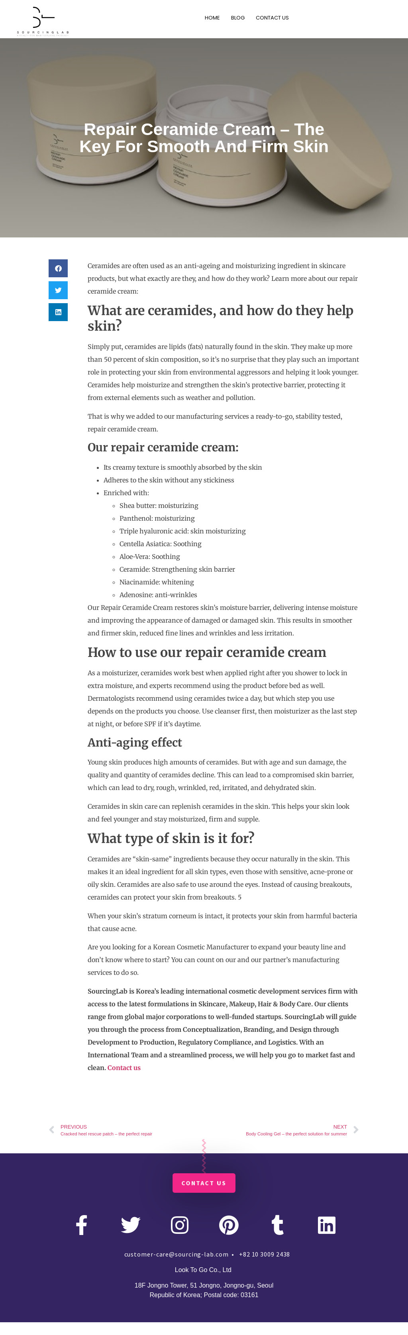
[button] (58, 268)
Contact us (124, 1068)
